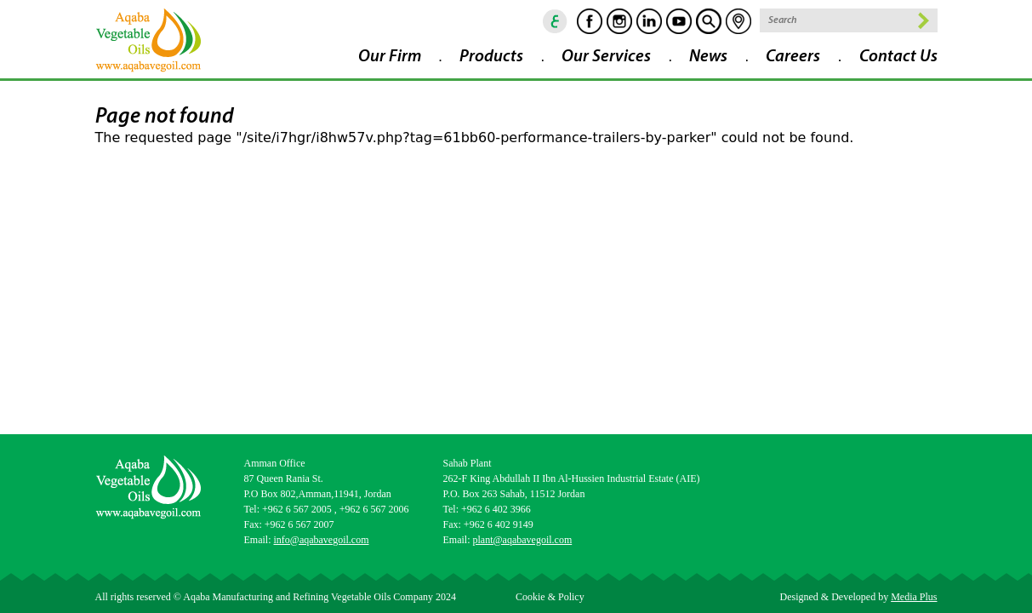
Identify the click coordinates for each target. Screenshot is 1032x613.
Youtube (679, 21)
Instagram (619, 21)
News (708, 57)
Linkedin (649, 21)
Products (491, 57)
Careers (793, 57)
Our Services (606, 57)
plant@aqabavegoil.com (523, 540)
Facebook (589, 21)
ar (555, 21)
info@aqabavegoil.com (321, 540)
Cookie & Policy (550, 597)
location (738, 21)
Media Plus (914, 597)
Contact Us (898, 57)
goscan (708, 21)
